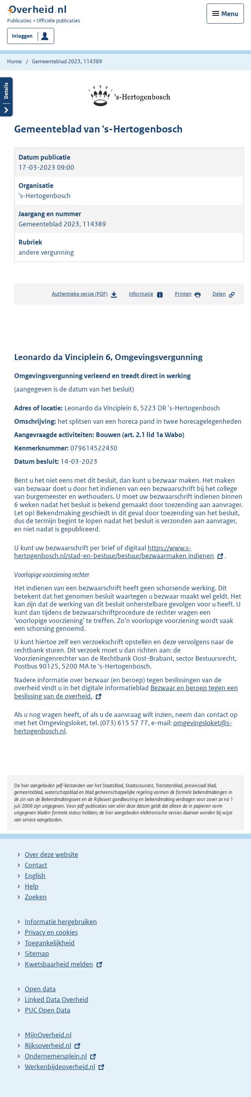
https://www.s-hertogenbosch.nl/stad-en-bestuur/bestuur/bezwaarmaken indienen (114, 552)
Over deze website (51, 854)
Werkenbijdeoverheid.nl (60, 1066)
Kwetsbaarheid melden (59, 964)
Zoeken (36, 897)
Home (14, 61)
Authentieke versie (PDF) (84, 295)
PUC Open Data (47, 1010)
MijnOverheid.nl (48, 1035)
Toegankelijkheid (50, 943)
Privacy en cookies (51, 932)
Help (31, 886)
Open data (40, 989)
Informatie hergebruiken (61, 921)
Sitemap (37, 953)
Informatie (146, 294)
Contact (36, 865)
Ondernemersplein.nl (56, 1056)
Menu (229, 13)
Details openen (6, 96)
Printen (188, 294)
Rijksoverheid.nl (48, 1045)
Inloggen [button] (22, 36)
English (35, 875)
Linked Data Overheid (56, 999)
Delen (224, 294)
